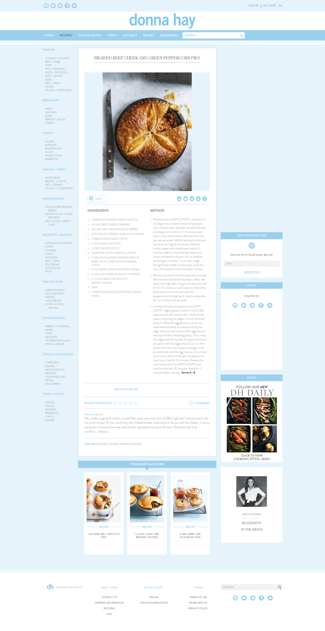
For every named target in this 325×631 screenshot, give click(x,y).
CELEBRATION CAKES (57, 341)
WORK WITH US (198, 603)
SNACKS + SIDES (54, 169)
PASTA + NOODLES (56, 72)
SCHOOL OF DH (89, 35)
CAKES (49, 247)
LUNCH (47, 133)
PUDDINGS (51, 257)
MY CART (269, 5)
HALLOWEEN (52, 384)
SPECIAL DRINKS (54, 344)
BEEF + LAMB (52, 62)
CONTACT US (109, 597)
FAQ (109, 614)
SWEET (49, 109)
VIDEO (112, 35)
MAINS (49, 330)
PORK (48, 65)
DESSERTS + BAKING (57, 235)
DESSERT (50, 409)
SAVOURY (51, 112)
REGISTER (251, 272)
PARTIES (50, 297)
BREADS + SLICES (55, 119)
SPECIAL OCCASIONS (57, 354)
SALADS (50, 141)
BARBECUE (51, 159)
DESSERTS (51, 337)
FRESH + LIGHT (53, 394)
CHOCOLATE (53, 268)
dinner (114, 444)
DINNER (48, 50)
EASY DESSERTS (54, 294)
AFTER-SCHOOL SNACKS (54, 306)
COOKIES (50, 250)
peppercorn (127, 444)
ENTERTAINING (53, 318)
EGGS (48, 116)
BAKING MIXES (53, 198)
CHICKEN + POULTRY (57, 58)
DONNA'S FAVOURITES (58, 243)
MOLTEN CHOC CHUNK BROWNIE (59, 215)
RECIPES (66, 35)
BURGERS (51, 145)
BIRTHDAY (51, 373)
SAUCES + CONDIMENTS (59, 188)
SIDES (48, 333)
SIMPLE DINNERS (55, 290)
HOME (48, 35)
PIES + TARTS (52, 83)
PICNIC (49, 380)
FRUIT (48, 271)
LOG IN (253, 5)
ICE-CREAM (52, 264)
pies (139, 444)
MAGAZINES (169, 35)
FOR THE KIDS (52, 282)
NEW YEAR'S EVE (55, 370)
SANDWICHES (53, 148)
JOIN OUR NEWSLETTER (154, 603)
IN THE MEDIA (252, 529)
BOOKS (148, 35)
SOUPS (49, 87)
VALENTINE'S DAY (55, 377)
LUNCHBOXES (53, 301)
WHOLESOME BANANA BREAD (58, 208)
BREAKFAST (50, 100)
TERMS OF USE (198, 597)
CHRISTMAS (52, 362)
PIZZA (48, 80)
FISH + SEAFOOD (55, 69)
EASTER (49, 366)
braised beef (100, 444)
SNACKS (50, 402)
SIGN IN (153, 597)
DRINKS (49, 123)
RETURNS (109, 608)
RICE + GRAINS (53, 76)
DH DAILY (130, 35)
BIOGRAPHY (251, 523)
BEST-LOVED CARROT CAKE (58, 223)
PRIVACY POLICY (198, 608)
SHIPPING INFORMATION (109, 603)
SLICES (49, 254)
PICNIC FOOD (53, 155)
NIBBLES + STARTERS (57, 326)
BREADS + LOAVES (56, 181)
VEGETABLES (52, 178)
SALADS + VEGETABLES (58, 90)
